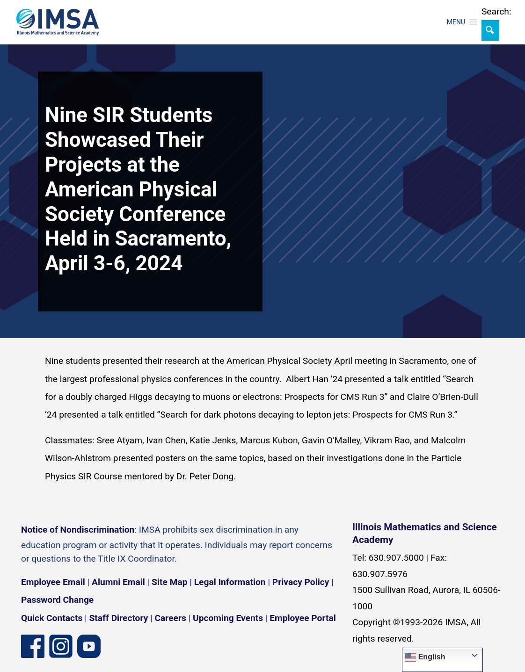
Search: (496, 11)
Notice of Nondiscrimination (77, 529)
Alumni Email (118, 582)
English (425, 657)
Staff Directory (118, 618)
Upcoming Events (228, 618)
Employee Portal (302, 618)
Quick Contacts (51, 618)
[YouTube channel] (89, 645)
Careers (170, 618)
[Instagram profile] (61, 645)
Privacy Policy (300, 582)
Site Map (169, 582)
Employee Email (53, 582)
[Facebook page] (32, 645)
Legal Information (230, 582)
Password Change (57, 599)
